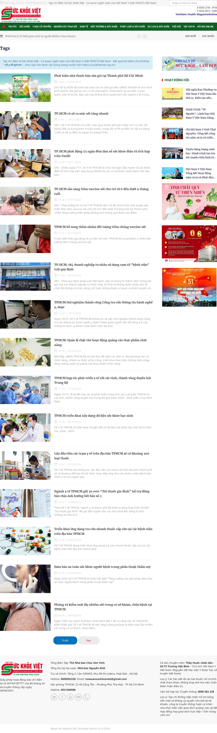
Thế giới (176, 26)
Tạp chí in (189, 26)
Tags (5, 48)
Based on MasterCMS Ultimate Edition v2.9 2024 (80, 728)
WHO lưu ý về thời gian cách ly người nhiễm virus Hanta (40, 36)
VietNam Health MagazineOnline (196, 14)
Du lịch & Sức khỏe (158, 26)
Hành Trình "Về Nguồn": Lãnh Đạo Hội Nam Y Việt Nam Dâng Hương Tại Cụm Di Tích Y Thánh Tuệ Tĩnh (200, 114)
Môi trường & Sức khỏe (104, 26)
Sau (88, 640)
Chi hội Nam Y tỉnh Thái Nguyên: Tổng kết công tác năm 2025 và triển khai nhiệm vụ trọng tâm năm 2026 (201, 134)
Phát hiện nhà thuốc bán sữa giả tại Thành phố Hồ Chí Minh (98, 76)
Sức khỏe (24, 26)
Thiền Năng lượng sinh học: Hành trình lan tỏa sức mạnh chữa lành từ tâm (200, 154)
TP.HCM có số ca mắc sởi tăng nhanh (81, 113)
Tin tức (12, 26)
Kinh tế (84, 26)
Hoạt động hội (177, 80)
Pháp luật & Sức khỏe (132, 26)
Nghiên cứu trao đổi (65, 26)
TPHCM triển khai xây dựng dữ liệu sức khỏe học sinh (93, 415)
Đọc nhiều (208, 36)
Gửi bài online (205, 26)
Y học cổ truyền (42, 26)
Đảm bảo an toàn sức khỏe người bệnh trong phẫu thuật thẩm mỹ (102, 567)
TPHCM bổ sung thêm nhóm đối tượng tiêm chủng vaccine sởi (100, 227)
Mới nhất (190, 36)
